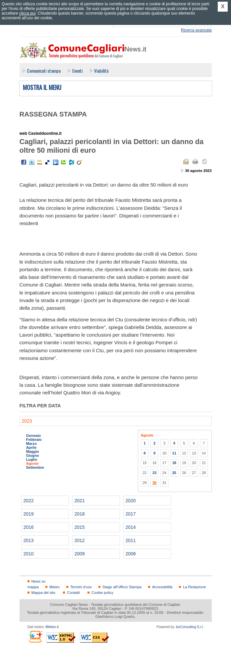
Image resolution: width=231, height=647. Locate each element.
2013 (29, 540)
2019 (29, 514)
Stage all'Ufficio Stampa (122, 587)
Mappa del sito (43, 593)
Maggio (32, 451)
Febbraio (34, 440)
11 (174, 453)
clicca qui (27, 13)
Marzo (31, 443)
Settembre (35, 467)
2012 (80, 540)
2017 (131, 514)
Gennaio (33, 436)
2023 (27, 421)
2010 (29, 553)
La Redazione (194, 587)
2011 (131, 540)
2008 (131, 553)
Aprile (31, 447)
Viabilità (101, 70)
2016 (29, 527)
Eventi (77, 70)
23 (154, 473)
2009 (80, 553)
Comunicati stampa (44, 70)
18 (174, 463)
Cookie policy (102, 593)
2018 (80, 514)
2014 (131, 527)
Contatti (73, 593)
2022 (29, 500)
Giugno (32, 455)
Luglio (31, 459)
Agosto (32, 463)
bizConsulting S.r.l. (189, 627)
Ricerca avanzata (196, 30)
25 (174, 473)
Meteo (54, 587)
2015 (80, 527)
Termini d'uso (81, 587)
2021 (80, 500)
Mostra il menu (42, 87)
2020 (131, 500)
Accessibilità (162, 587)
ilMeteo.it (52, 627)
